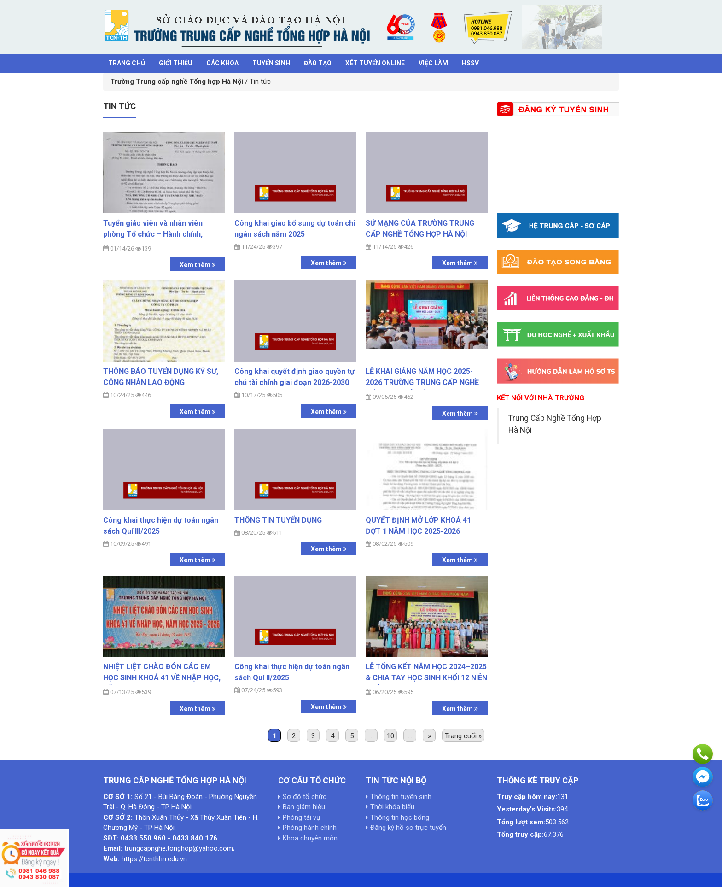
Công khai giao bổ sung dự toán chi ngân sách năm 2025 (294, 229)
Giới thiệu (175, 63)
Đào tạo (318, 63)
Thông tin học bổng (399, 817)
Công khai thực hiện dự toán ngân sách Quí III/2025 (160, 526)
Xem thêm (197, 264)
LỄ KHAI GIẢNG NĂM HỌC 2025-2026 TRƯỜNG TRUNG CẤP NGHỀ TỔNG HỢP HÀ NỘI (422, 382)
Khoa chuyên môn (310, 838)
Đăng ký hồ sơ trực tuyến (408, 827)
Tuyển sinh (271, 63)
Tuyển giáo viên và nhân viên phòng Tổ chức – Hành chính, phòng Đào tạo (153, 234)
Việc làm (433, 63)
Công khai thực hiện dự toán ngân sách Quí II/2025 (291, 672)
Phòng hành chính (310, 827)
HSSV (470, 63)
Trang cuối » (463, 736)
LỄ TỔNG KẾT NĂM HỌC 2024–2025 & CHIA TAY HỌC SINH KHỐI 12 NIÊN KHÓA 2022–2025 (426, 677)
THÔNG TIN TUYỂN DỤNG (278, 520)
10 (390, 736)
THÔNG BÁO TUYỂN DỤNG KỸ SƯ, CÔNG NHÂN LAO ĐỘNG (160, 377)
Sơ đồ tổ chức (304, 797)
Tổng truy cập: (520, 834)
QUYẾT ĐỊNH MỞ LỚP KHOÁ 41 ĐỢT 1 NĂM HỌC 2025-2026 (418, 526)
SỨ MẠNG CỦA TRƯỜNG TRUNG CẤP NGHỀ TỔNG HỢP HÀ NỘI (420, 229)
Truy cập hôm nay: (527, 797)
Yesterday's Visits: (527, 809)
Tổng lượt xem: (521, 822)
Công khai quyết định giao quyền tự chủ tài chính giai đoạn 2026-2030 (294, 377)
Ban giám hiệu (304, 807)
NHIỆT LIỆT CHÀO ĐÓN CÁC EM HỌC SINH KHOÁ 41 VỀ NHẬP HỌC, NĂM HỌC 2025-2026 (162, 677)
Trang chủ (126, 63)
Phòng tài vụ (301, 817)
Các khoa (222, 63)
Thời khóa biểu (392, 807)
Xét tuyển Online (375, 63)
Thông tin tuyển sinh (400, 797)
